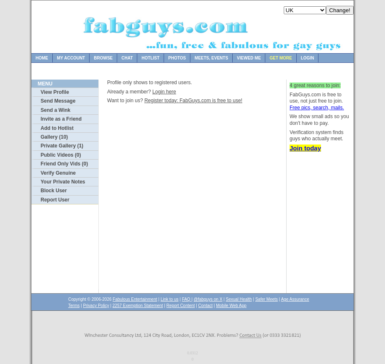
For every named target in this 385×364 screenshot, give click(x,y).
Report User (55, 200)
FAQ (187, 299)
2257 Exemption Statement (138, 305)
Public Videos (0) (61, 155)
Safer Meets (266, 299)
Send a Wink (55, 110)
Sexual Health (239, 299)
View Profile (55, 92)
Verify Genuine (58, 173)
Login (307, 58)
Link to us (170, 299)
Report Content (181, 305)
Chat (127, 58)
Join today (305, 148)
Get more (281, 58)
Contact (205, 305)
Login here (164, 92)
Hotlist (150, 58)
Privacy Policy (96, 305)
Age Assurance (295, 299)
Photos (177, 58)
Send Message (58, 101)
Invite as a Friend (61, 119)
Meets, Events (211, 58)
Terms (74, 305)
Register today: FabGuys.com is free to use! (193, 100)
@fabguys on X (208, 299)
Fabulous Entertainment (135, 299)
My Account (71, 58)
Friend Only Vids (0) (64, 164)
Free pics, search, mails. (317, 108)
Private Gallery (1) (62, 146)
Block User (54, 191)
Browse (103, 58)
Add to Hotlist (57, 128)
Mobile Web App (231, 305)
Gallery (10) (54, 137)
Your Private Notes (63, 182)
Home (42, 58)
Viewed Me (249, 58)
